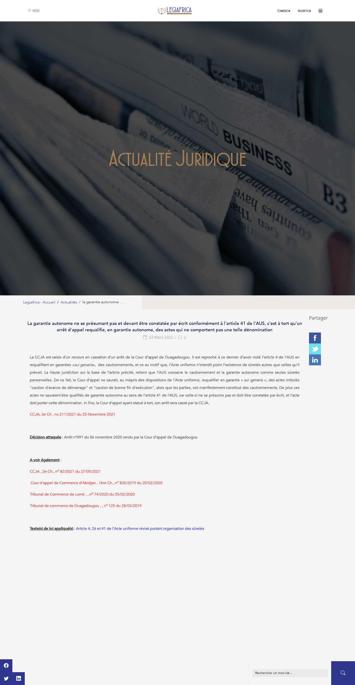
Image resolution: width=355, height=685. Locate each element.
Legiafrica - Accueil (39, 302)
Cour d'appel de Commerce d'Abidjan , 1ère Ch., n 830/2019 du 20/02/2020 (96, 483)
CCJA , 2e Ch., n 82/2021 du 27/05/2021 (65, 471)
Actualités (69, 302)
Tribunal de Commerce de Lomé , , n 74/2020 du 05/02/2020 (82, 494)
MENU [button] (34, 11)
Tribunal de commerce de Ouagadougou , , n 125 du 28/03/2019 (86, 505)
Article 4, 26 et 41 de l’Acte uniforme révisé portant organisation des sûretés (140, 528)
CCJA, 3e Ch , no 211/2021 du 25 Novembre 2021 (72, 414)
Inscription (304, 11)
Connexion (283, 11)
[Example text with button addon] (290, 673)
